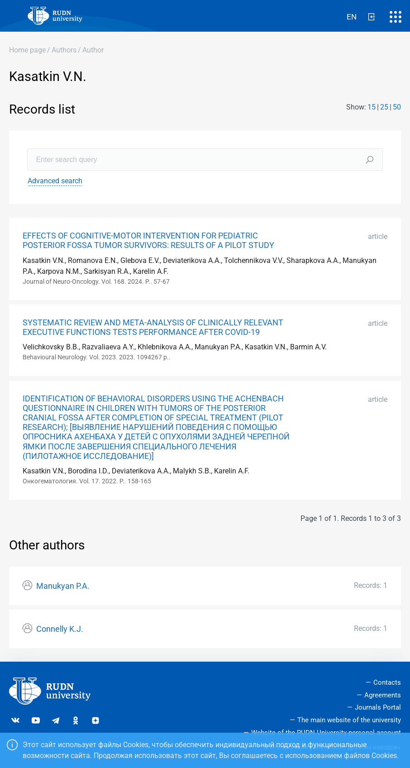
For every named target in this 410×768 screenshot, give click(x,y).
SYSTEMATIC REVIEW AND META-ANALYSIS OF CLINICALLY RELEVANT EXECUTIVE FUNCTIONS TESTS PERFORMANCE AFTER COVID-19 (153, 327)
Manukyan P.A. (63, 586)
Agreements (382, 695)
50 (397, 107)
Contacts (387, 682)
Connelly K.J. (59, 629)
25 (384, 107)
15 (371, 107)
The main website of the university (349, 720)
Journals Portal (378, 707)
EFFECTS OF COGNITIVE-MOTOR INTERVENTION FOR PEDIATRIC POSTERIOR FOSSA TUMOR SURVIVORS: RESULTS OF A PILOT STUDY (148, 240)
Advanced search (55, 180)
